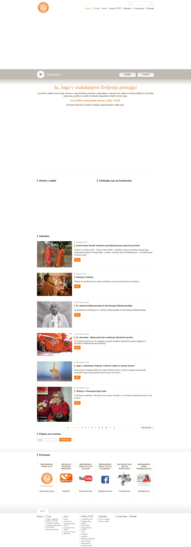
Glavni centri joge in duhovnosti (70, 532)
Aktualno (127, 8)
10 (106, 428)
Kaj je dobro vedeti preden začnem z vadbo (91, 100)
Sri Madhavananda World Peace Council (53, 526)
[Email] (47, 440)
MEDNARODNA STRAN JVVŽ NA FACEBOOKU (105, 466)
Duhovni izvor (68, 521)
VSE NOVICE (146, 427)
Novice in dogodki (104, 519)
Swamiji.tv (54, 74)
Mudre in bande (85, 541)
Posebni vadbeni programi (86, 522)
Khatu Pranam (85, 525)
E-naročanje (139, 8)
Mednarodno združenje (52, 523)
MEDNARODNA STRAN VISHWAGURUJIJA (144, 466)
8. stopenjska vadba (87, 519)
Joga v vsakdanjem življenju (43, 8)
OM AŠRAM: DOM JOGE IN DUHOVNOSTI (124, 466)
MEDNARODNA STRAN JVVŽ (47, 466)
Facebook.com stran (105, 491)
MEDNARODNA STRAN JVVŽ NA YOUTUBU (85, 466)
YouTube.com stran (85, 491)
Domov (88, 8)
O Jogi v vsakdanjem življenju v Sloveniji (52, 520)
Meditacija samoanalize (88, 539)
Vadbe (127, 74)
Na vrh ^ (42, 511)
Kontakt (150, 8)
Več (77, 260)
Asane (83, 532)
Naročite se (65, 440)
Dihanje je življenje (84, 277)
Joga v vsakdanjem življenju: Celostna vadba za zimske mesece (105, 366)
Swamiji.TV (66, 491)
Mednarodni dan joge (52, 529)
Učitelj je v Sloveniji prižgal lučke (91, 391)
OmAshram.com (124, 491)
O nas (96, 8)
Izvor (104, 8)
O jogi (65, 519)
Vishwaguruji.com (144, 491)
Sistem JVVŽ (115, 8)
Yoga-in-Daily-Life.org (46, 491)
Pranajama (84, 534)
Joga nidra (84, 536)
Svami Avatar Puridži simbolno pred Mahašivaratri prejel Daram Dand (108, 246)
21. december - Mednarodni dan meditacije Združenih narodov (104, 337)
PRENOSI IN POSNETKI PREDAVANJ (66, 466)
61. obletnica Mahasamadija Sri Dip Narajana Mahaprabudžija (104, 306)
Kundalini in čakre (86, 545)
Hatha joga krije (86, 543)
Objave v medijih (104, 521)
